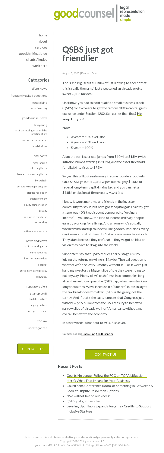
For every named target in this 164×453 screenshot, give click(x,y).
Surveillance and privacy (33, 270)
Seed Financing (39, 108)
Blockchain (41, 180)
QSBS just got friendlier (84, 401)
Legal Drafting (39, 146)
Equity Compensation (35, 204)
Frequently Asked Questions (28, 95)
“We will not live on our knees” (88, 396)
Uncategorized (37, 328)
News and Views (36, 241)
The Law (42, 321)
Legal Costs (40, 156)
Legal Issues (39, 163)
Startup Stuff (38, 293)
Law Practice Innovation (34, 140)
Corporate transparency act (32, 186)
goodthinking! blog (33, 53)
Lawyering (40, 125)
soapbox (42, 264)
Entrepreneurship (37, 311)
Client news (39, 88)
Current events (38, 252)
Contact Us (33, 349)
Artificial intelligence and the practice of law (31, 132)
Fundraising (39, 102)
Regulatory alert (36, 286)
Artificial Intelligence (35, 246)
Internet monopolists (35, 258)
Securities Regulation (35, 217)
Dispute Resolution (37, 192)
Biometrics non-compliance (32, 174)
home (43, 35)
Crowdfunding (39, 222)
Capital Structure (38, 299)
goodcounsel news (34, 118)
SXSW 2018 (41, 276)
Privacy (43, 210)
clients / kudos (36, 59)
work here (39, 65)
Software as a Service (35, 231)
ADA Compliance (38, 168)
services (41, 47)
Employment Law (38, 198)
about (42, 41)
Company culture (38, 305)
